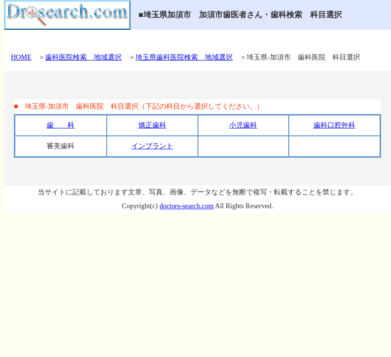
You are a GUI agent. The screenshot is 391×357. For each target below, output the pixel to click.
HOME (21, 57)
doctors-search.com (186, 206)
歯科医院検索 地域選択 (83, 57)
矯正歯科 (152, 125)
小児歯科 (243, 125)
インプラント (152, 146)
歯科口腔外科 (334, 125)
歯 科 (60, 125)
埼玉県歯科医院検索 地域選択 (184, 57)
